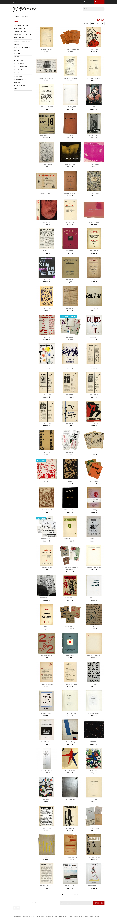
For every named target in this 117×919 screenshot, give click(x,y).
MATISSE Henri (94, 742)
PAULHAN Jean (94, 828)
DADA (70, 481)
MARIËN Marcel (46, 742)
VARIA (16, 89)
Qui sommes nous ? (61, 916)
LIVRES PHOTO (19, 73)
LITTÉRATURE (19, 60)
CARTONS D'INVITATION (22, 34)
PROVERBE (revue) (70, 857)
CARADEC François (46, 193)
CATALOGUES (19, 38)
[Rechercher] (93, 9)
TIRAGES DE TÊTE (20, 85)
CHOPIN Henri (47, 222)
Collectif (47, 481)
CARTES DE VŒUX (20, 31)
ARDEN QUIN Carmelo (46, 78)
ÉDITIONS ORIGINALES (22, 47)
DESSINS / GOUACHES (22, 41)
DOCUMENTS (18, 44)
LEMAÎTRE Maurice (93, 655)
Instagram (18, 908)
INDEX (16, 57)
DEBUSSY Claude (47, 510)
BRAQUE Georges (47, 164)
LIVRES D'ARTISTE (20, 66)
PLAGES (46, 857)
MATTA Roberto (46, 770)
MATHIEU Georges (70, 742)
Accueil (17, 22)
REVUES (17, 82)
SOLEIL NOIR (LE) (46, 886)
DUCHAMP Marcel (70, 539)
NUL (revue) (70, 799)
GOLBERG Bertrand (46, 598)
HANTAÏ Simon (70, 598)
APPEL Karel (94, 49)
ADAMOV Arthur (46, 49)
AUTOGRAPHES (19, 28)
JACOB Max (47, 626)
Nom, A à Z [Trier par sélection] (97, 23)
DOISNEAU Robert (70, 510)
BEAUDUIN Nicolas (70, 135)
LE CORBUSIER (70, 655)
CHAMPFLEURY (94, 193)
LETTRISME (94, 684)
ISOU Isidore (94, 598)
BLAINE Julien (94, 135)
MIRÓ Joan (94, 770)
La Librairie (40, 916)
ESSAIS (16, 50)
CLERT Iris (46, 251)
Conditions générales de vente (79, 916)
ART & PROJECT (70, 107)
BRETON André (70, 164)
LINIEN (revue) (46, 713)
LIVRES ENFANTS (20, 69)
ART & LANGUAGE (70, 78)
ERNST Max (94, 539)
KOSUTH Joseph (70, 626)
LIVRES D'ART (19, 63)
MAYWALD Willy (70, 770)
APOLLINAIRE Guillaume (70, 49)
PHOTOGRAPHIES (20, 79)
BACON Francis (94, 107)
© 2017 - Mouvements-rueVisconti (24, 916)
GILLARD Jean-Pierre (94, 567)
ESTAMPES (17, 53)
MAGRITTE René (70, 713)
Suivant (77, 895)
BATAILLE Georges (46, 135)
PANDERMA (47, 828)
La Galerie (49, 916)
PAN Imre (94, 799)
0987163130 (25, 2)
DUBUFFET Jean (93, 510)
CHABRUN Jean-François (70, 193)
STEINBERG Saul (70, 886)
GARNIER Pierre (46, 567)
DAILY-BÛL (94, 481)
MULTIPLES (18, 76)
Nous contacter (95, 916)
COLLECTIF (70, 251)
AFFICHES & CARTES (21, 25)
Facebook (14, 908)
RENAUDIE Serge (94, 857)
